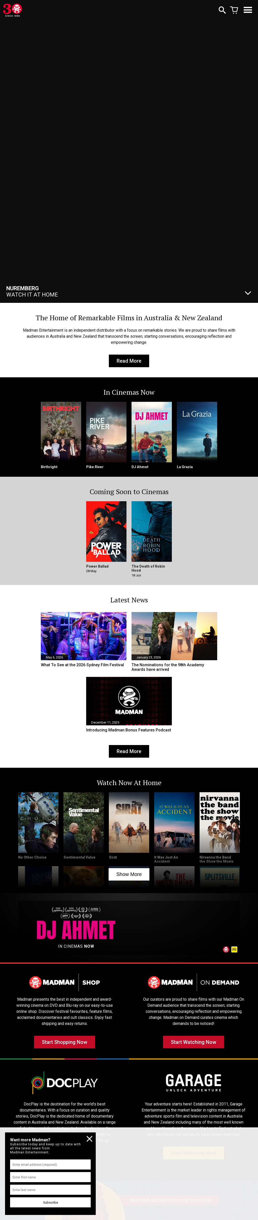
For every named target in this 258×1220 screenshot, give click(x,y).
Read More (129, 362)
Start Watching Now (193, 1046)
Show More (129, 876)
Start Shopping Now (64, 1046)
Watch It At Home (32, 291)
